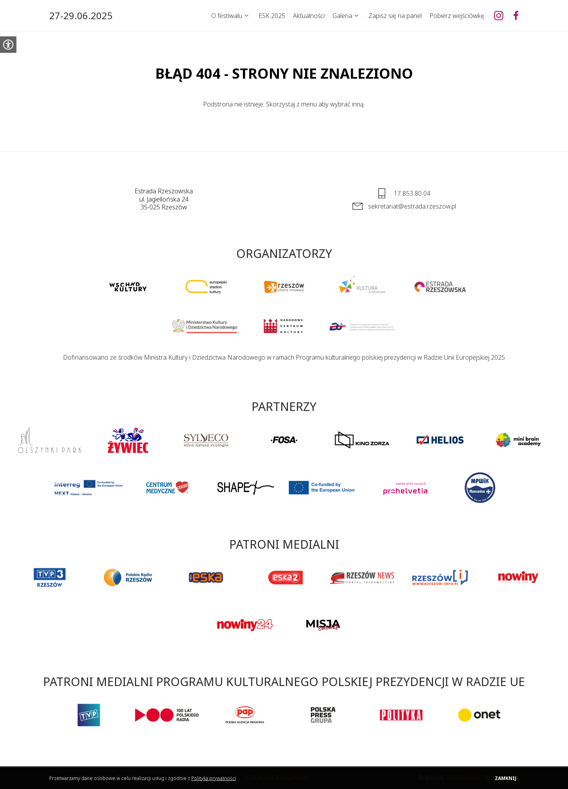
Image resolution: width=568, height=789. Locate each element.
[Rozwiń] (246, 15)
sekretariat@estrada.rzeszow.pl (412, 206)
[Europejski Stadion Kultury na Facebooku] (516, 15)
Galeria (342, 15)
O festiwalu (226, 15)
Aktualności (309, 15)
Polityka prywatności (213, 778)
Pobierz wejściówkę (457, 15)
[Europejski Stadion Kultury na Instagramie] (498, 15)
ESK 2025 (272, 15)
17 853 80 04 (412, 193)
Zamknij (505, 778)
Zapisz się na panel (395, 15)
